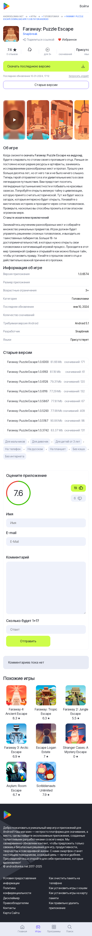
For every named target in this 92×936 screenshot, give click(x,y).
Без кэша (79, 449)
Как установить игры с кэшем (68, 888)
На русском (35, 449)
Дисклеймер (11, 898)
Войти (84, 6)
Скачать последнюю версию (28, 66)
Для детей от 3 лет (67, 441)
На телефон (13, 449)
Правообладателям (16, 903)
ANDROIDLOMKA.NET (13, 16)
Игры (33, 16)
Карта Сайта (11, 913)
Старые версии (46, 85)
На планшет (58, 449)
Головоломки (51, 16)
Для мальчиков (15, 441)
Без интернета (14, 456)
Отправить (28, 641)
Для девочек (40, 441)
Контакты (9, 908)
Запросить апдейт (79, 76)
